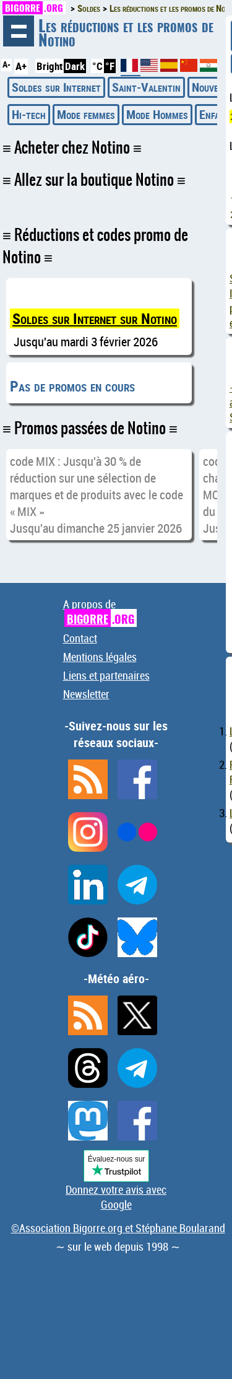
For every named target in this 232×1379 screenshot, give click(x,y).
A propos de (100, 612)
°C (97, 66)
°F (109, 66)
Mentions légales (100, 656)
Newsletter (86, 693)
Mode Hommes (157, 114)
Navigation (18, 30)
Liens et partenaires (106, 675)
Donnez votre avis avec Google (116, 1197)
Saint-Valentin (146, 87)
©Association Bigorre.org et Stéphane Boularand (118, 1227)
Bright (49, 66)
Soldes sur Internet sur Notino (94, 318)
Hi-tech (29, 114)
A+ (21, 66)
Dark (75, 66)
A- (6, 64)
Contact (80, 638)
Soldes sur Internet (56, 87)
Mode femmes (86, 114)
